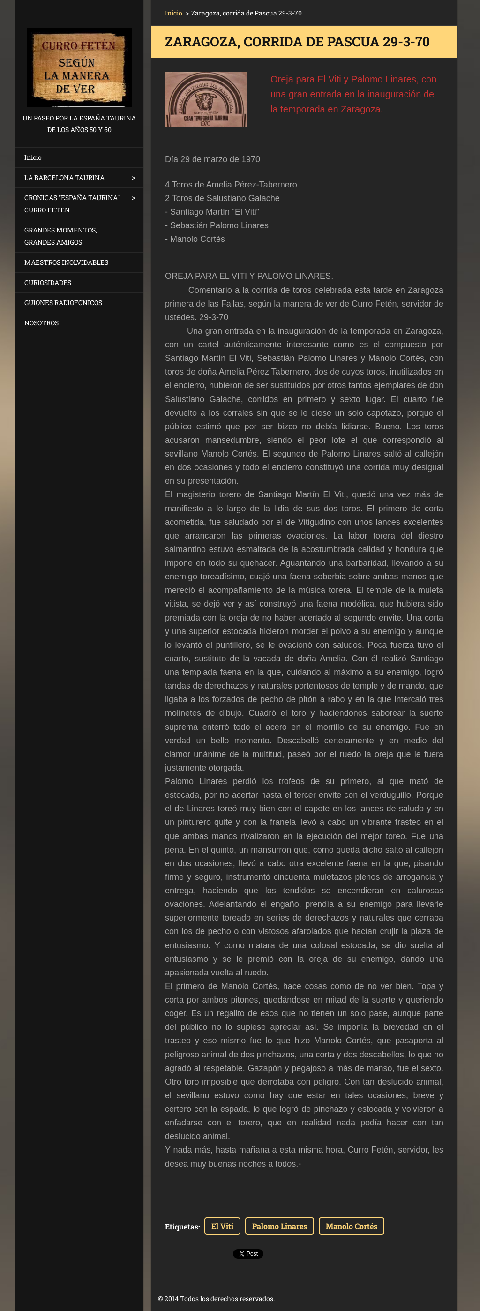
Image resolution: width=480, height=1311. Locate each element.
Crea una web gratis (366, 1299)
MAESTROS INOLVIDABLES (66, 262)
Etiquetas (181, 1226)
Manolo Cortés (351, 1226)
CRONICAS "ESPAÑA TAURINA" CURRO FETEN (72, 203)
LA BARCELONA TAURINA (64, 177)
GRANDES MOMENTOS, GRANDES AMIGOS (60, 236)
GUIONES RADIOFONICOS (63, 302)
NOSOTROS (41, 322)
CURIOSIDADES (47, 282)
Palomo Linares (279, 1226)
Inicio (33, 157)
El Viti (222, 1226)
